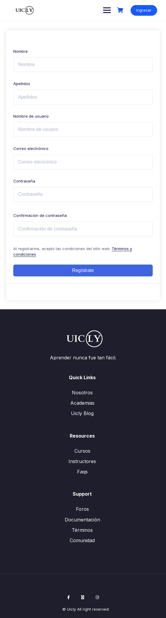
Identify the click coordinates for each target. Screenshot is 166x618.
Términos (82, 530)
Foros (82, 509)
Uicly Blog (82, 413)
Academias (82, 403)
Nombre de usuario (31, 116)
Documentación (82, 520)
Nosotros (82, 393)
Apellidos (21, 83)
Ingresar (144, 10)
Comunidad (82, 540)
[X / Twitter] (82, 597)
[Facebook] (68, 597)
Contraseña (24, 181)
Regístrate (83, 270)
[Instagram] (97, 597)
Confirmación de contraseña (40, 215)
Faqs (82, 472)
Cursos (82, 451)
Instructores (82, 461)
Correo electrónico (30, 148)
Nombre (20, 51)
